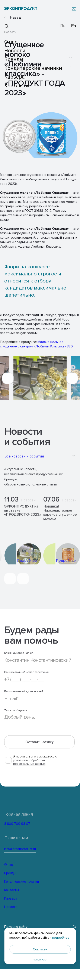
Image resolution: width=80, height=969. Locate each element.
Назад (15, 17)
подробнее (60, 937)
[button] (8, 382)
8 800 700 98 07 (26, 824)
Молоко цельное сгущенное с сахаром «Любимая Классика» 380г (37, 344)
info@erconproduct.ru (33, 848)
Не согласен (40, 960)
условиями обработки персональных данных (29, 766)
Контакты (11, 889)
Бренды (10, 872)
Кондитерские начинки (21, 881)
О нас (8, 864)
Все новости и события (39, 460)
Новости (10, 906)
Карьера (10, 898)
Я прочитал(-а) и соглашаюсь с (35, 765)
